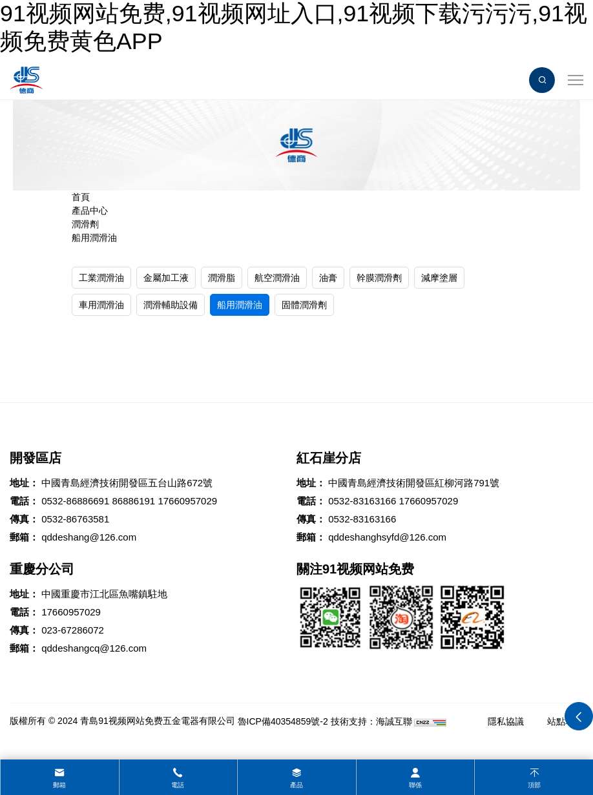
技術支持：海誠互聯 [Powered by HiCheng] (371, 721)
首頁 (81, 197)
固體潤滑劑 (304, 305)
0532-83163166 (362, 500)
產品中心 (90, 210)
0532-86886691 (75, 500)
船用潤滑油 (94, 237)
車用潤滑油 (101, 305)
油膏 (328, 278)
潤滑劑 (85, 224)
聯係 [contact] (415, 785)
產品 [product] (296, 785)
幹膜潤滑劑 (379, 278)
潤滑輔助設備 (170, 305)
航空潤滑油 (277, 278)
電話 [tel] (177, 785)
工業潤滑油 (101, 278)
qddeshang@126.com (88, 537)
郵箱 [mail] (59, 785)
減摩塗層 (439, 278)
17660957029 (187, 500)
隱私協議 (506, 721)
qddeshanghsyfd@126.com (387, 537)
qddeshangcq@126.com (94, 648)
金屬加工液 (166, 278)
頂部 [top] (534, 785)
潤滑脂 (221, 278)
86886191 (133, 500)
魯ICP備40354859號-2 (283, 721)
